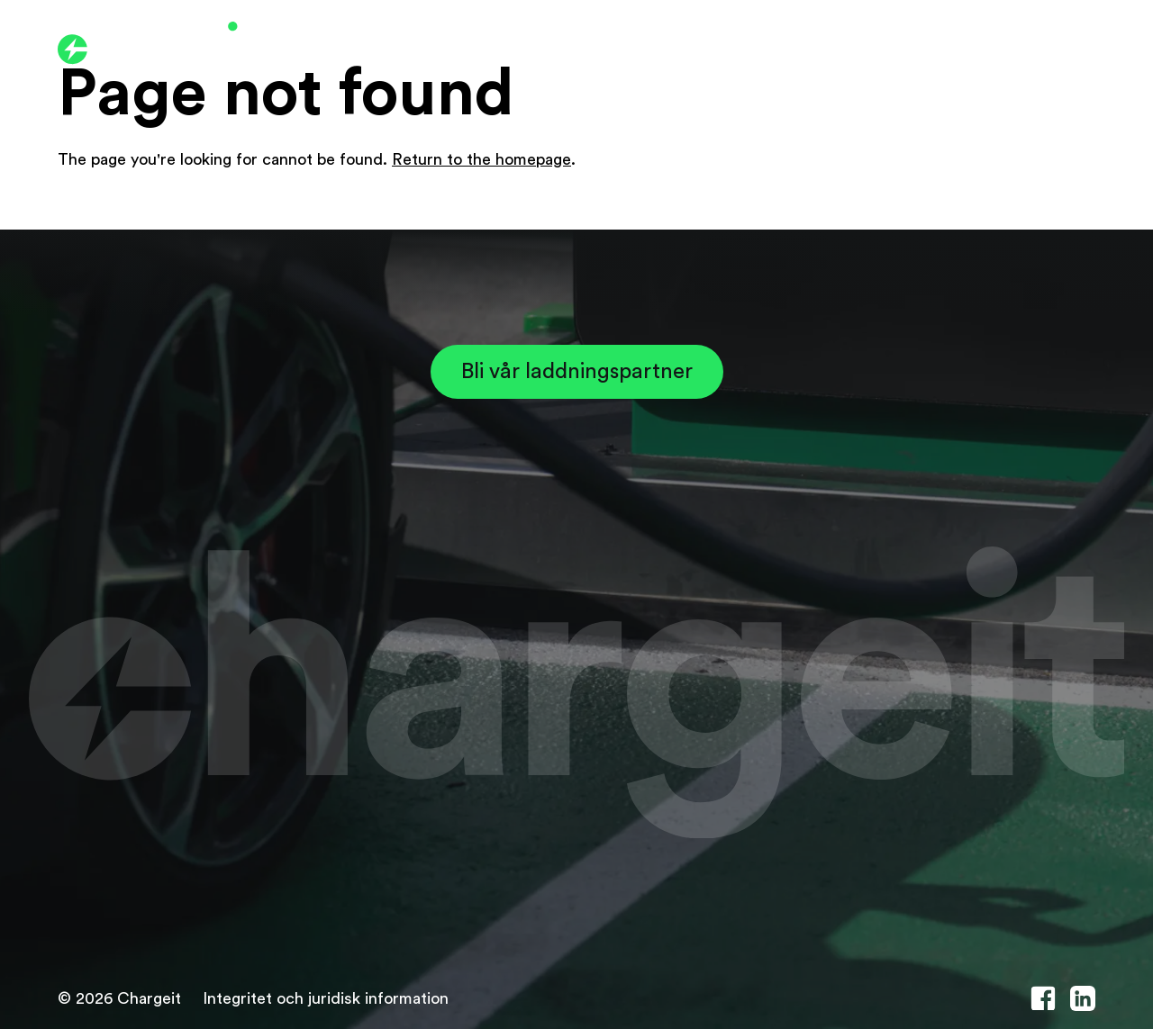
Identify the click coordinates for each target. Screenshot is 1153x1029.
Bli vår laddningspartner (577, 372)
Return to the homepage (481, 159)
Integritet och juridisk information (326, 998)
